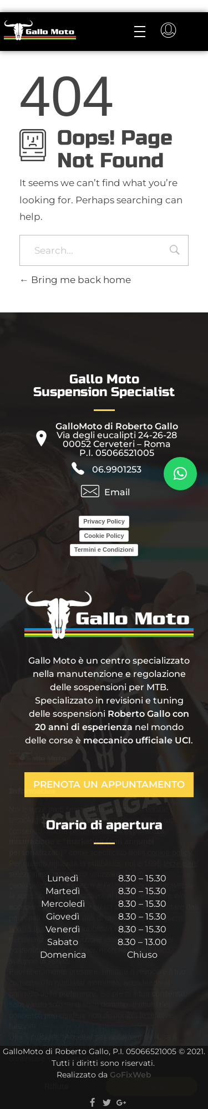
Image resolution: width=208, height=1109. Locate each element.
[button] (180, 473)
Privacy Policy (104, 521)
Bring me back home (75, 279)
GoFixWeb (130, 1075)
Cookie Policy (104, 535)
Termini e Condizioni (104, 549)
